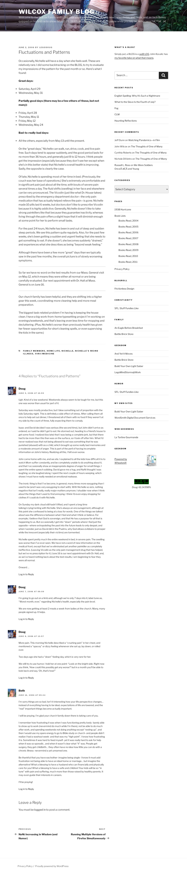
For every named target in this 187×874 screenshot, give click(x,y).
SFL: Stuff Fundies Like (126, 308)
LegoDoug (46, 47)
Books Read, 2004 (128, 220)
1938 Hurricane (122, 209)
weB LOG (144, 54)
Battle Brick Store (123, 334)
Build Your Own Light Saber (128, 366)
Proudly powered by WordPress (52, 866)
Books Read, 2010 (128, 256)
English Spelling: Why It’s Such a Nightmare (137, 95)
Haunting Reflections (125, 120)
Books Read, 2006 (128, 232)
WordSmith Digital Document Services (134, 417)
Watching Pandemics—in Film (144, 140)
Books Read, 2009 (128, 250)
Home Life (53, 351)
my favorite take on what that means (133, 57)
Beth (22, 690)
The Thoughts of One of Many (146, 146)
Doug (22, 388)
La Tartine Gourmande (126, 437)
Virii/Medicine (44, 354)
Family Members (34, 351)
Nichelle (68, 351)
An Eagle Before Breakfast (128, 327)
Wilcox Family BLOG (57, 11)
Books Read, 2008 (128, 244)
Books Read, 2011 (128, 261)
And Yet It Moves (123, 353)
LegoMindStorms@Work (127, 372)
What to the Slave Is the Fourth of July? (134, 101)
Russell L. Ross (122, 165)
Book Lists (120, 215)
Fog (116, 108)
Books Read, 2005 (128, 226)
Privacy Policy (121, 269)
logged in (40, 809)
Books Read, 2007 (128, 238)
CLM (117, 114)
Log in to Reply (26, 574)
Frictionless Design (124, 288)
